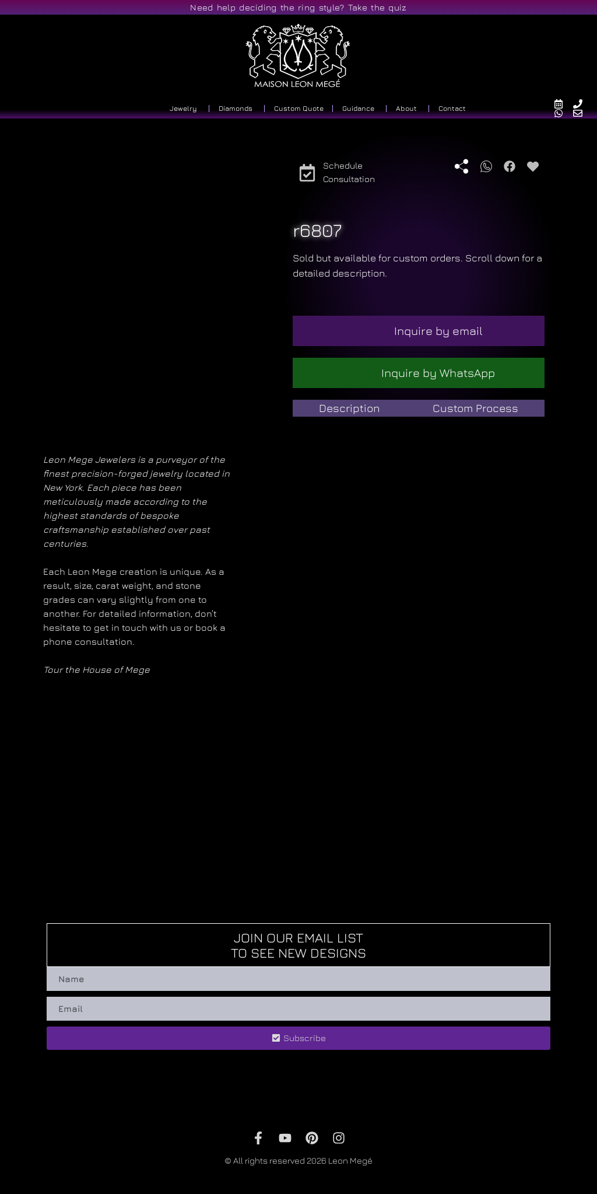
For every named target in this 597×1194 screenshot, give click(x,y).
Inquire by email (438, 330)
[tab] (349, 408)
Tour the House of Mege (96, 669)
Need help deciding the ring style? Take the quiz (298, 7)
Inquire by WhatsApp (438, 372)
